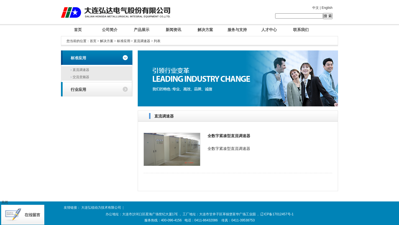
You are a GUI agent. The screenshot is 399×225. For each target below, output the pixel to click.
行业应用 (78, 90)
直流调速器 (142, 41)
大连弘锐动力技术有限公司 (101, 207)
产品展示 (141, 30)
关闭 (4, 202)
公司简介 (109, 30)
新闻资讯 (173, 30)
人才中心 (269, 30)
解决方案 (205, 30)
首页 (78, 30)
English (327, 8)
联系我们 (301, 30)
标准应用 (123, 41)
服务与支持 (237, 30)
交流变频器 (80, 77)
